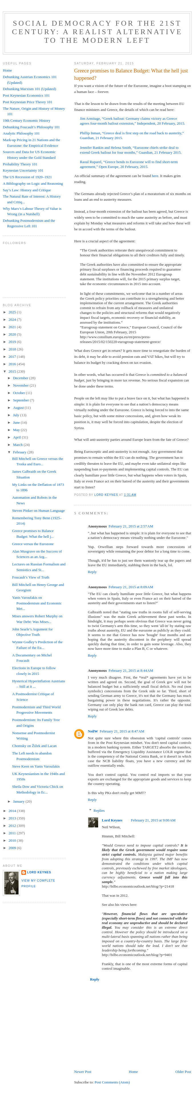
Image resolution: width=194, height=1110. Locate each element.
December (21, 378)
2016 (13, 364)
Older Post (183, 1072)
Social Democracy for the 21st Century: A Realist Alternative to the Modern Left (97, 31)
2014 (13, 811)
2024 (13, 319)
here (155, 176)
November (21, 385)
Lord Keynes (112, 820)
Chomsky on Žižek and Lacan (34, 746)
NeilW (93, 731)
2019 (13, 342)
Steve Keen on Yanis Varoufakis (36, 766)
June (17, 422)
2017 (13, 356)
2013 (13, 818)
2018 (13, 349)
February (20, 452)
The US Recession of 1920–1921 (27, 177)
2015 (13, 371)
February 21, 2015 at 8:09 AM (130, 587)
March (18, 445)
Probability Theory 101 (20, 164)
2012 (13, 825)
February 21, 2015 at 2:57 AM (130, 526)
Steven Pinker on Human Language (38, 510)
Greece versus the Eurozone (32, 544)
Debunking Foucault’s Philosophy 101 (31, 127)
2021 (13, 327)
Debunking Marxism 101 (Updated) (29, 89)
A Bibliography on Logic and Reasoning (33, 183)
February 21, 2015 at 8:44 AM (130, 670)
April (17, 437)
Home (133, 1072)
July (16, 415)
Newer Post (82, 1072)
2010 (13, 840)
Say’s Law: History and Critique (27, 190)
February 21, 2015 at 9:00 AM (153, 820)
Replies (99, 810)
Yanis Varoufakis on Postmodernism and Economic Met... (37, 603)
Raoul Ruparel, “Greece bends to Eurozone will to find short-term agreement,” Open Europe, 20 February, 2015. (129, 164)
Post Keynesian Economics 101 (26, 95)
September (21, 400)
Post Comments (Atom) (112, 1082)
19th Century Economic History (26, 120)
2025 (13, 312)
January (19, 801)
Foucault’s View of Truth (30, 577)
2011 (13, 833)
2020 (13, 334)
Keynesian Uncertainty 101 (23, 170)
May (17, 430)
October (19, 393)
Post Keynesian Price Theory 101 (27, 102)
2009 (13, 848)
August (19, 407)
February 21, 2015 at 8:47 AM (122, 731)
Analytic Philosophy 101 (21, 133)
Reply (92, 572)
